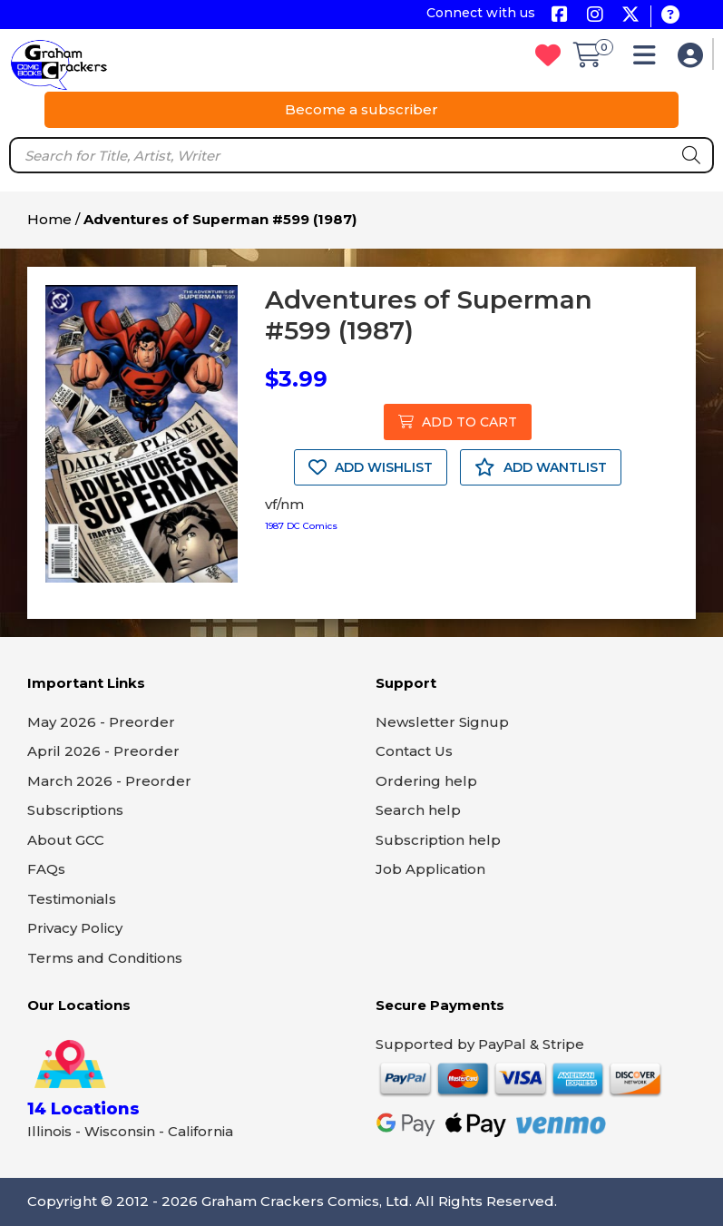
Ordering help (426, 781)
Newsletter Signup (442, 722)
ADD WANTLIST (540, 467)
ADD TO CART (457, 422)
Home (49, 219)
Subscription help (438, 839)
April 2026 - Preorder (103, 751)
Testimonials (71, 898)
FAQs (46, 869)
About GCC (65, 839)
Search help (418, 810)
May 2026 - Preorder (101, 722)
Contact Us (414, 751)
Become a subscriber (361, 109)
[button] (649, 59)
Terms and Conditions (104, 957)
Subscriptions (75, 810)
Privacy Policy (74, 928)
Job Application (430, 869)
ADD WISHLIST (370, 467)
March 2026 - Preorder (109, 781)
